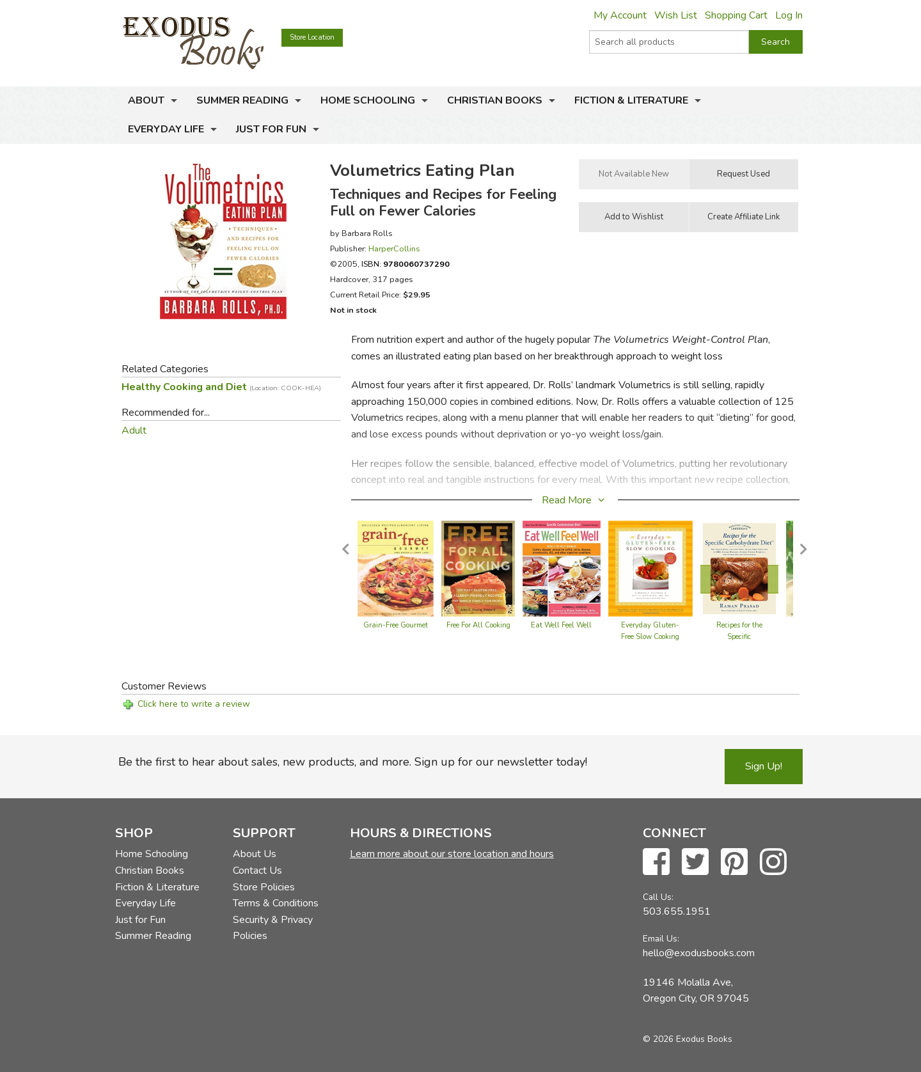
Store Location (312, 37)
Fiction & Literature (631, 100)
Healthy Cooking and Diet (221, 387)
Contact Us (257, 870)
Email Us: (661, 939)
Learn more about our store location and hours (452, 854)
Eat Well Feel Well (561, 625)
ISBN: (405, 263)
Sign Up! (763, 766)
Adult (134, 430)
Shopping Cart (736, 15)
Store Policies (264, 887)
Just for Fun (271, 129)
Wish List (675, 15)
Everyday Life (166, 129)
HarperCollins (394, 248)
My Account (620, 15)
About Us (254, 854)
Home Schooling (367, 100)
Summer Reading (242, 100)
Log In (789, 15)
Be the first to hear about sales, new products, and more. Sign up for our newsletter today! (352, 761)
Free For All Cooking (478, 625)
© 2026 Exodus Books (687, 1039)
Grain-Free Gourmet (395, 625)
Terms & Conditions (276, 903)
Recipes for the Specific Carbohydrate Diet (739, 636)
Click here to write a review (194, 704)
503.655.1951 (677, 911)
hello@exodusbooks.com (699, 953)
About (146, 100)
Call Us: (658, 897)
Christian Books (494, 100)
